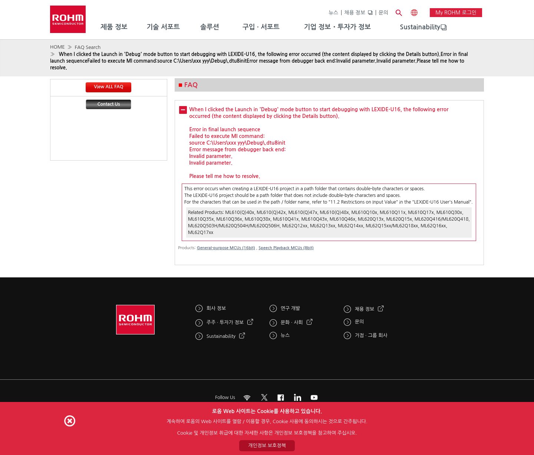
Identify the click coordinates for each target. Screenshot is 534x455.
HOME (57, 46)
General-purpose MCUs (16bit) (226, 248)
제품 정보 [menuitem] (114, 27)
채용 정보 (354, 12)
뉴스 (333, 12)
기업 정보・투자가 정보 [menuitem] (337, 27)
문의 (383, 12)
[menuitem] (420, 27)
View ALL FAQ (108, 87)
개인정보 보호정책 (267, 445)
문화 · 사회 (292, 322)
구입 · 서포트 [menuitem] (261, 27)
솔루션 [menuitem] (209, 27)
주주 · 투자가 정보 (225, 322)
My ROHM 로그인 (456, 12)
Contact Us (109, 104)
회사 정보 (216, 308)
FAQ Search (87, 47)
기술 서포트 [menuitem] (163, 27)
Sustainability (420, 27)
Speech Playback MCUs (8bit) (285, 248)
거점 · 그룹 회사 (371, 335)
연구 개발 (290, 308)
